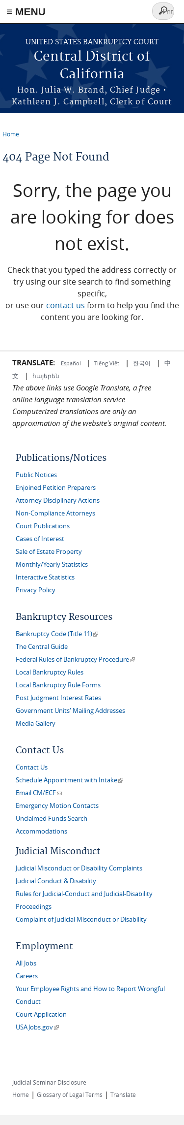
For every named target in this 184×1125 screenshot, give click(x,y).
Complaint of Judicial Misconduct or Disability (81, 919)
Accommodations (41, 831)
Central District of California (92, 66)
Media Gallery (35, 723)
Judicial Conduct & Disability (56, 881)
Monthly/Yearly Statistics (52, 564)
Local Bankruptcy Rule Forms (58, 685)
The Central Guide (42, 647)
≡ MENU (26, 11)
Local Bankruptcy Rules (49, 672)
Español (71, 363)
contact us (65, 305)
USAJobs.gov (37, 1027)
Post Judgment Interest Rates (58, 698)
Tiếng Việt (106, 363)
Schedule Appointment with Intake (69, 780)
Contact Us (32, 767)
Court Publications (43, 526)
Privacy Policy (35, 590)
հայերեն (45, 376)
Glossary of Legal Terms (70, 1094)
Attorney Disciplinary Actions (58, 500)
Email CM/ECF (39, 793)
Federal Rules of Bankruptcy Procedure (75, 659)
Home (10, 134)
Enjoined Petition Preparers (56, 487)
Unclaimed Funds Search (51, 818)
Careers (27, 976)
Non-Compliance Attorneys (55, 513)
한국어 (142, 363)
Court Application (41, 1014)
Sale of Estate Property (49, 551)
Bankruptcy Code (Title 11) (57, 634)
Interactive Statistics (45, 577)
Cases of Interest (40, 539)
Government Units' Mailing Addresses (70, 711)
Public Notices (36, 475)
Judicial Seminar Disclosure (49, 1082)
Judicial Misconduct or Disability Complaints (79, 868)
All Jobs (26, 963)
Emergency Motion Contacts (57, 806)
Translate (123, 1094)
